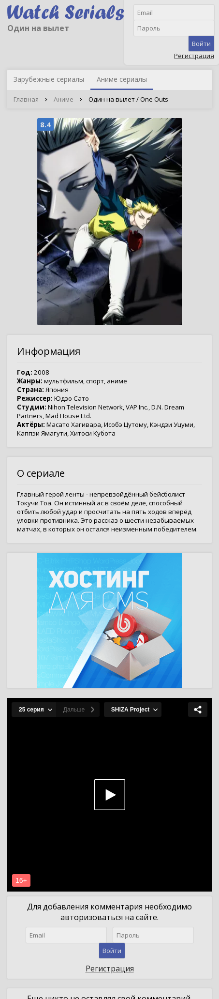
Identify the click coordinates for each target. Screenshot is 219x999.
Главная (26, 99)
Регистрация (194, 55)
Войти (201, 43)
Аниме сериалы (122, 79)
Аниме (63, 99)
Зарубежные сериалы (49, 79)
